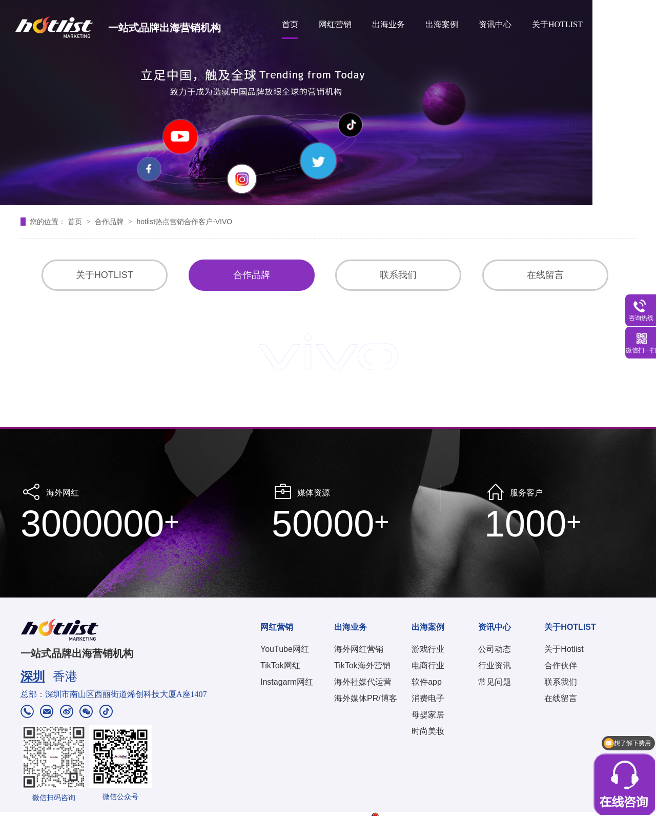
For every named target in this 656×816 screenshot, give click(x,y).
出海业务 (388, 24)
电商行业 (428, 665)
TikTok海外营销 (362, 665)
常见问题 (494, 682)
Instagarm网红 (286, 682)
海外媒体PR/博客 (365, 698)
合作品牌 (110, 221)
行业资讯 (494, 665)
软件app (427, 682)
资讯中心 (495, 24)
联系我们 (398, 275)
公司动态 (494, 649)
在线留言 (545, 275)
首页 (290, 24)
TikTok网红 (280, 665)
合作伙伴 (560, 665)
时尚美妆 (428, 731)
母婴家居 (428, 714)
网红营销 (335, 24)
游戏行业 (428, 649)
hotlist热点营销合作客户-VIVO (184, 221)
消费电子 (428, 698)
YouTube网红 (284, 649)
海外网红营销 (358, 649)
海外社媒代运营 (363, 682)
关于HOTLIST (557, 24)
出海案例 (441, 24)
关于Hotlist (563, 649)
